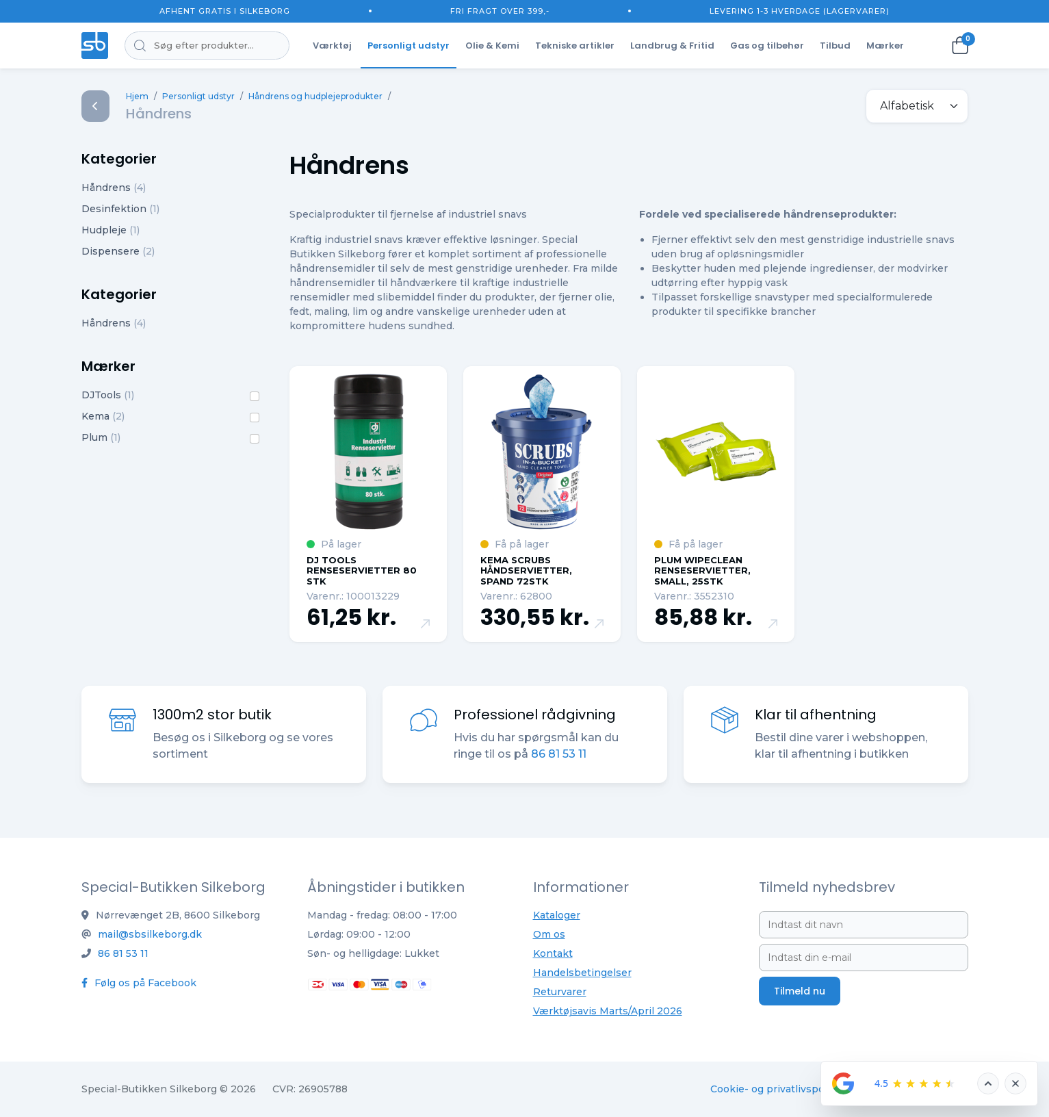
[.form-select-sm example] (917, 106)
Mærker (885, 45)
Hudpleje (110, 230)
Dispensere (118, 251)
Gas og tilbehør (767, 45)
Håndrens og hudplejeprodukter (315, 96)
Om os (549, 934)
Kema (103, 416)
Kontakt (553, 953)
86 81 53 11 (558, 753)
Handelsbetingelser (582, 972)
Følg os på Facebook (138, 983)
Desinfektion (120, 209)
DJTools (107, 395)
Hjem (137, 96)
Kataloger (556, 915)
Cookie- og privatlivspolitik (776, 1089)
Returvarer (559, 992)
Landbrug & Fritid (672, 45)
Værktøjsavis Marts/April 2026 (607, 1011)
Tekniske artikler (574, 45)
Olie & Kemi (492, 45)
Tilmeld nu (799, 991)
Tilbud (835, 45)
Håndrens (113, 187)
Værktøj (332, 45)
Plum (100, 437)
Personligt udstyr (408, 45)
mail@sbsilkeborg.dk (150, 934)
